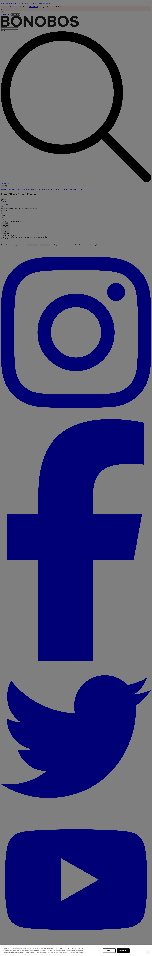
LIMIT (109, 950)
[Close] (149, 950)
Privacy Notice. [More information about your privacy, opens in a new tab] (72, 954)
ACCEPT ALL (123, 950)
